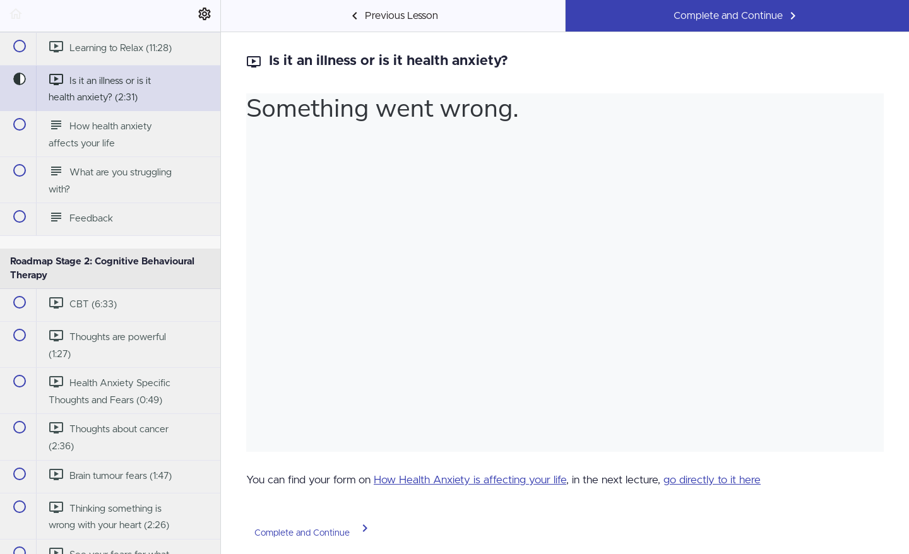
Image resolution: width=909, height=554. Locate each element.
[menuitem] (204, 16)
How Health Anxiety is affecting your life (470, 479)
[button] (16, 16)
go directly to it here (712, 479)
